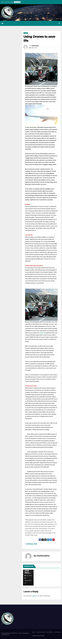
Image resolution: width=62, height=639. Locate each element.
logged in (34, 596)
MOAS (42, 333)
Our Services (57, 632)
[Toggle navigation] (59, 23)
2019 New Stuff (31, 544)
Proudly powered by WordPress (9, 633)
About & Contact (41, 632)
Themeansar (6, 634)
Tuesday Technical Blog (38, 635)
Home (33, 632)
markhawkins (35, 45)
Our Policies (50, 632)
